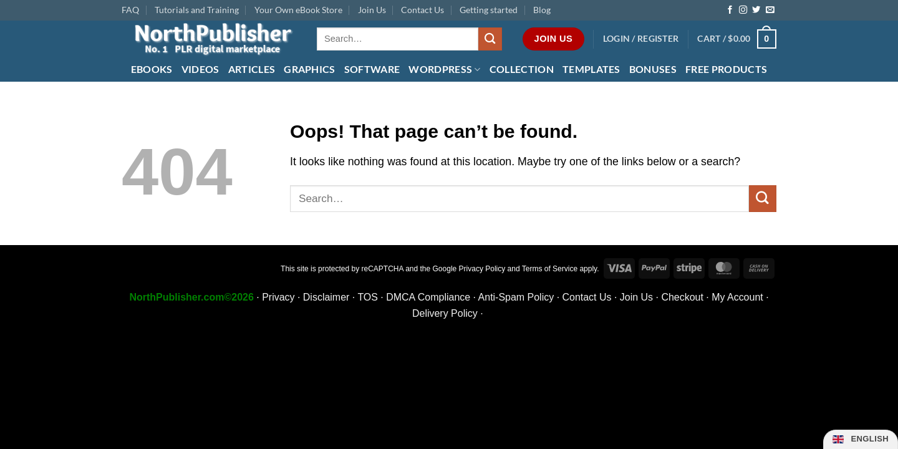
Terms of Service (549, 268)
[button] (641, 39)
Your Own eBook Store (298, 9)
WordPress (444, 69)
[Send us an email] (770, 10)
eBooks (152, 69)
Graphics (310, 69)
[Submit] (490, 39)
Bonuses (653, 69)
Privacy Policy (482, 268)
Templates (591, 69)
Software (372, 69)
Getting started (489, 9)
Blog (542, 9)
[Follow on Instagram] (743, 10)
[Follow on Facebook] (730, 10)
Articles (252, 69)
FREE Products (726, 69)
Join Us (372, 9)
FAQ (130, 9)
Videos (200, 69)
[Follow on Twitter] (756, 10)
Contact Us (422, 9)
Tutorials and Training (197, 9)
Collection (522, 69)
